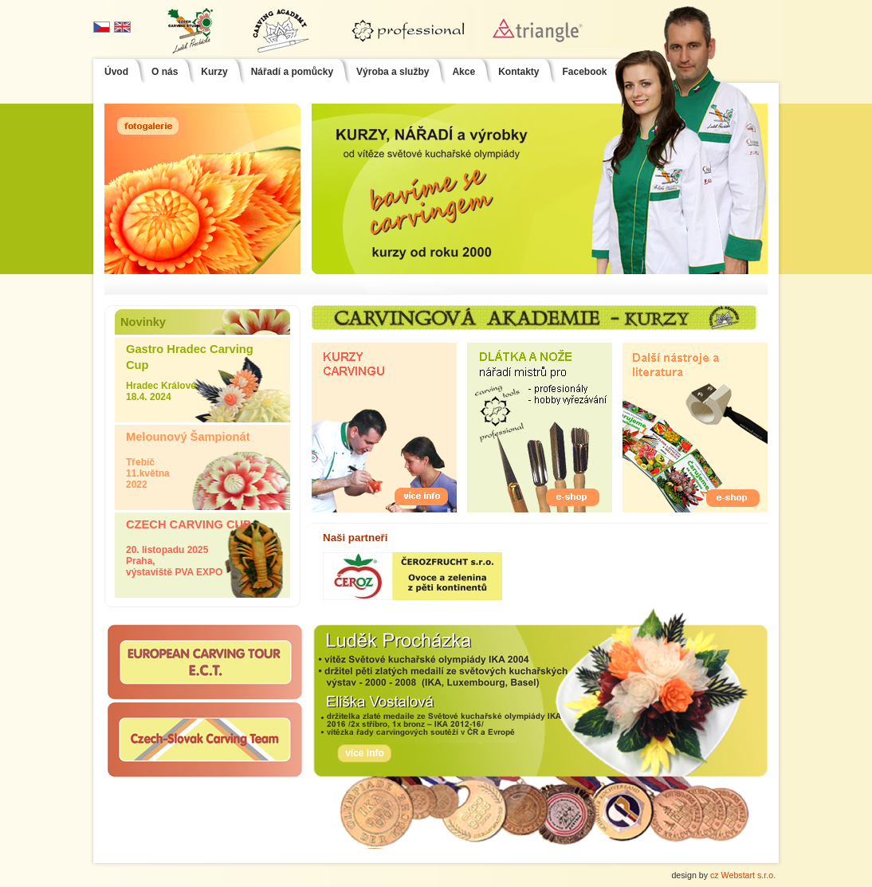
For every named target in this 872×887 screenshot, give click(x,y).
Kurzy (214, 71)
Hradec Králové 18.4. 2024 (202, 369)
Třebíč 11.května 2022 (202, 457)
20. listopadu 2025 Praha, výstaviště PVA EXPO (202, 545)
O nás (164, 71)
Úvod (116, 71)
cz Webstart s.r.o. (743, 875)
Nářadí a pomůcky (292, 71)
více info (364, 753)
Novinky (143, 322)
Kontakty (518, 71)
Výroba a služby (392, 71)
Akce (463, 71)
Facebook (584, 71)
